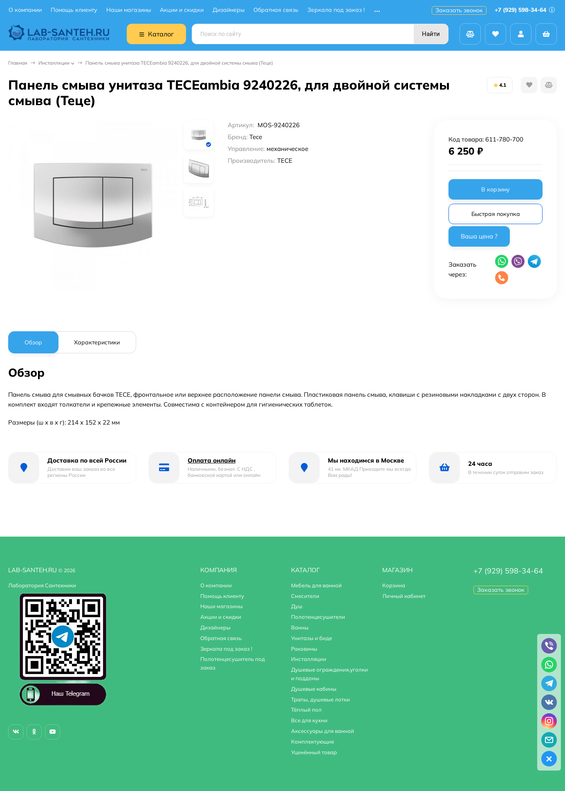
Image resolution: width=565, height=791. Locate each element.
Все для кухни (309, 720)
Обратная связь (275, 10)
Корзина (393, 585)
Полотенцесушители (318, 616)
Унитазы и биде (311, 638)
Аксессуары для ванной (322, 731)
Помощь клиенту (74, 10)
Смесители (305, 596)
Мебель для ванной (316, 585)
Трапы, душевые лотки (320, 699)
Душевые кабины (313, 688)
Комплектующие (312, 741)
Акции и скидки (182, 10)
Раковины (304, 648)
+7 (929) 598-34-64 (525, 9)
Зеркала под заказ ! (336, 10)
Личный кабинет (404, 596)
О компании (25, 10)
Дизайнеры (228, 10)
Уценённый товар (314, 752)
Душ (297, 606)
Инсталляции (54, 63)
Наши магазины (128, 10)
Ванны (300, 627)
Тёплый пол (306, 709)
